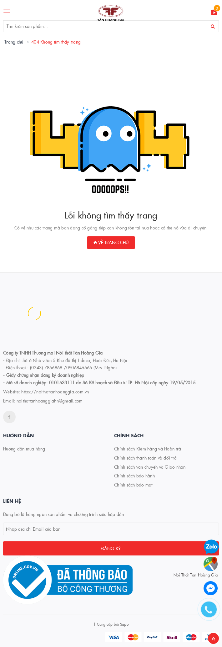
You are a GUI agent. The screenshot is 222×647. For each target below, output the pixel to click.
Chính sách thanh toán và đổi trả (145, 458)
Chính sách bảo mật (133, 484)
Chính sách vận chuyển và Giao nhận (150, 467)
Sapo (124, 624)
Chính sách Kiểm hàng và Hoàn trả (147, 448)
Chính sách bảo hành (134, 475)
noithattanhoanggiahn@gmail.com (50, 400)
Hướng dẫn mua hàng (24, 448)
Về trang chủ (111, 242)
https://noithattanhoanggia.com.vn (55, 391)
